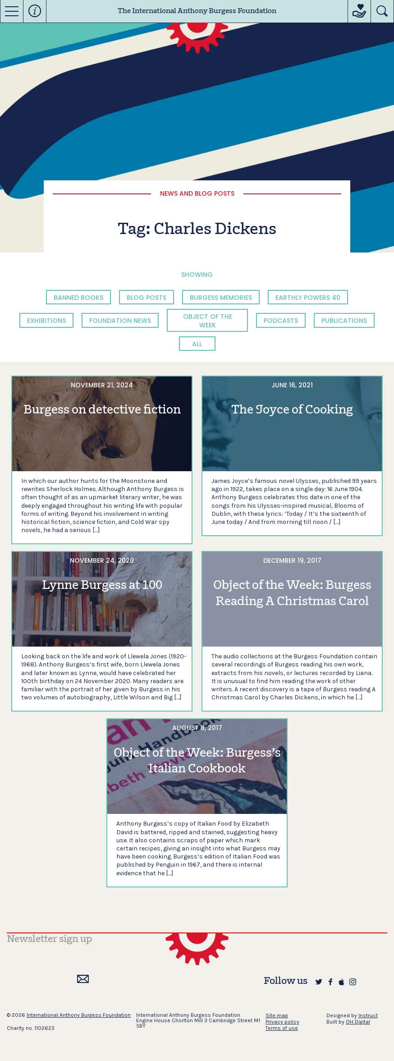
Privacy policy (282, 1022)
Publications (344, 320)
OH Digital (358, 1022)
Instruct (368, 1015)
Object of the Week (207, 320)
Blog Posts (146, 297)
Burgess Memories (221, 297)
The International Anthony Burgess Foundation (197, 11)
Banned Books (78, 297)
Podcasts (281, 320)
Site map (277, 1015)
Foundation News (120, 320)
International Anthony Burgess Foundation (79, 1015)
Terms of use (282, 1028)
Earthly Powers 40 (307, 297)
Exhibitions (46, 320)
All (197, 344)
